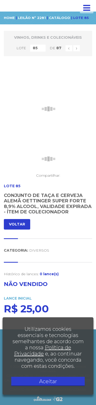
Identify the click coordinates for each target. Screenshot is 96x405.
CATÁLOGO (59, 18)
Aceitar (48, 381)
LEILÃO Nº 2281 (32, 18)
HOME (9, 18)
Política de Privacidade (42, 350)
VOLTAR (17, 224)
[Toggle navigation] (86, 8)
